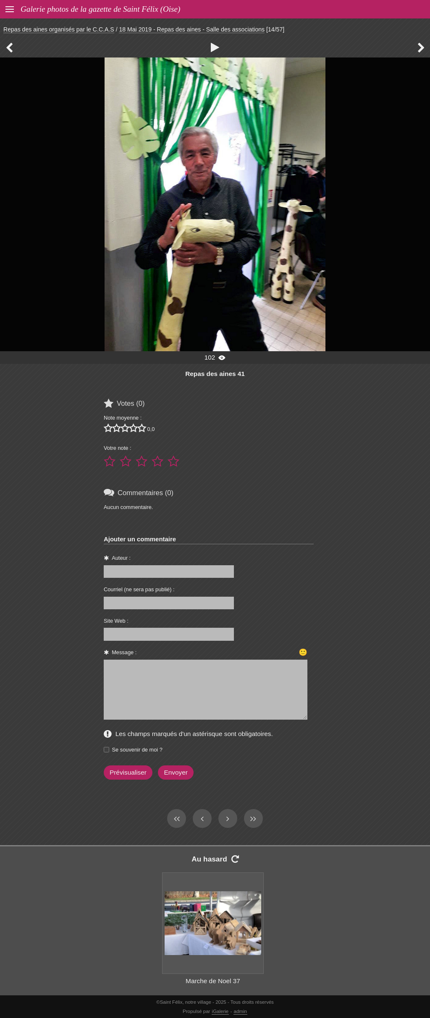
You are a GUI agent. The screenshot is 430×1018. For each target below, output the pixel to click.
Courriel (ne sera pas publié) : (139, 589)
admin (240, 1011)
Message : (124, 652)
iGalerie (220, 1011)
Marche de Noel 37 (213, 980)
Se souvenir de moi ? (137, 750)
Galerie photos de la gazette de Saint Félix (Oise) (100, 9)
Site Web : (116, 621)
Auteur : (121, 558)
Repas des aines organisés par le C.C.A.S (58, 29)
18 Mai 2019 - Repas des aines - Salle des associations (192, 29)
